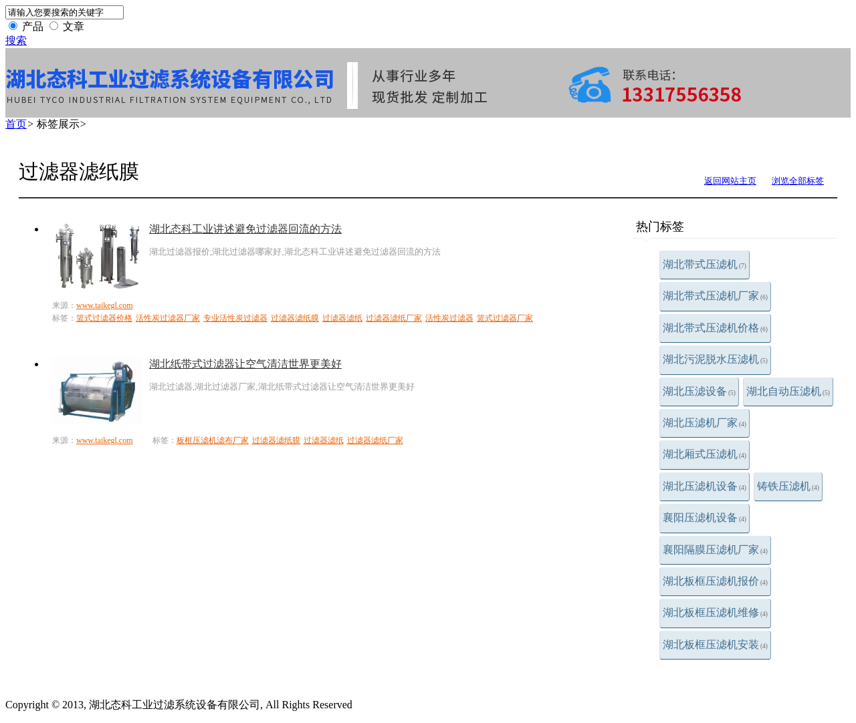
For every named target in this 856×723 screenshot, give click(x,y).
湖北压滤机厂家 (704, 422)
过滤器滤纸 (342, 318)
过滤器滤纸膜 (295, 318)
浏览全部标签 (798, 181)
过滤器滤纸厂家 (394, 318)
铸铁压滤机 (788, 486)
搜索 (16, 40)
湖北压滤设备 (699, 391)
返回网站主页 (730, 181)
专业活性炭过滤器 (235, 318)
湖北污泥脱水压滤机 (715, 359)
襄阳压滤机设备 (704, 517)
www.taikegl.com (104, 305)
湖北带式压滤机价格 (715, 327)
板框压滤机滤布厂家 (213, 440)
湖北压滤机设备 (704, 486)
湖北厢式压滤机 (704, 454)
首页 (16, 124)
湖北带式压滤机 (704, 264)
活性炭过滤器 (449, 318)
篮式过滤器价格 (104, 318)
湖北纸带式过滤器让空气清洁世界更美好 (245, 364)
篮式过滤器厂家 (505, 318)
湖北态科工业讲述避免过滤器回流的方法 (245, 229)
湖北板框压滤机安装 (715, 644)
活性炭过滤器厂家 (168, 318)
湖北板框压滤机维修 (715, 612)
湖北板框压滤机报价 (715, 581)
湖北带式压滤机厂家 (715, 295)
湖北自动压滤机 (788, 391)
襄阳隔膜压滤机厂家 (715, 549)
